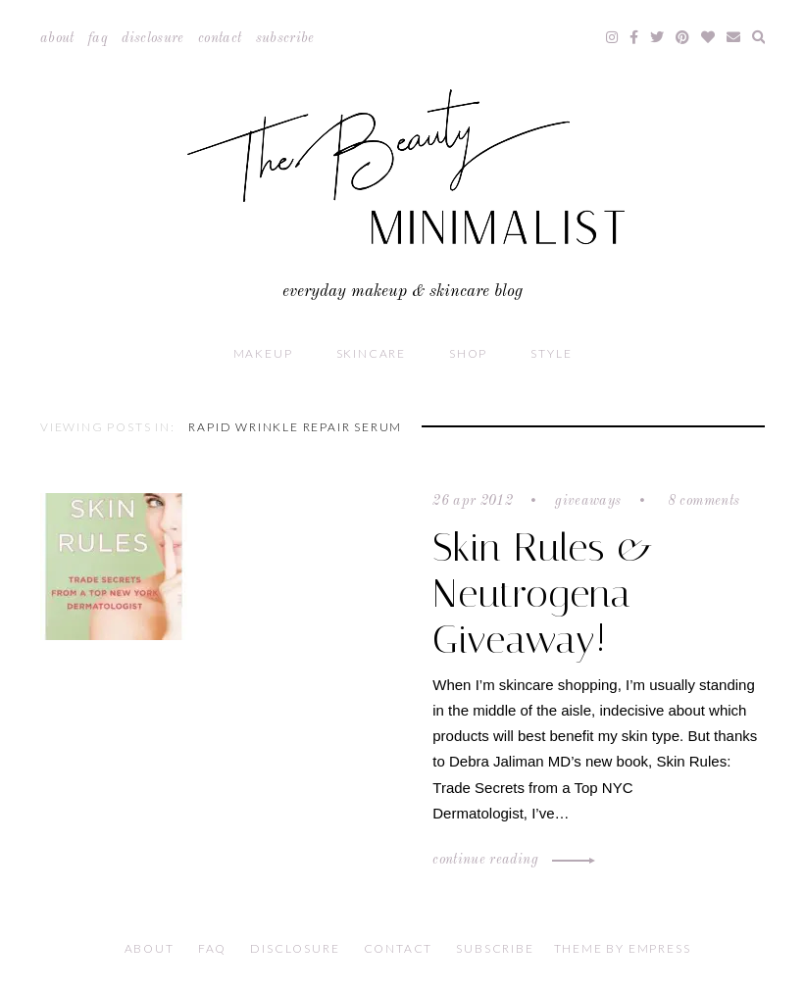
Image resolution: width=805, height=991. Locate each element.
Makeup (263, 353)
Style (551, 353)
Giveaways (588, 501)
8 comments (701, 501)
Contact (219, 38)
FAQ (98, 38)
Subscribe (285, 38)
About (57, 38)
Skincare (371, 353)
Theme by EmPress (622, 948)
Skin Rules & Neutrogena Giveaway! (543, 593)
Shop (468, 353)
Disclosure (153, 38)
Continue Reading (510, 860)
